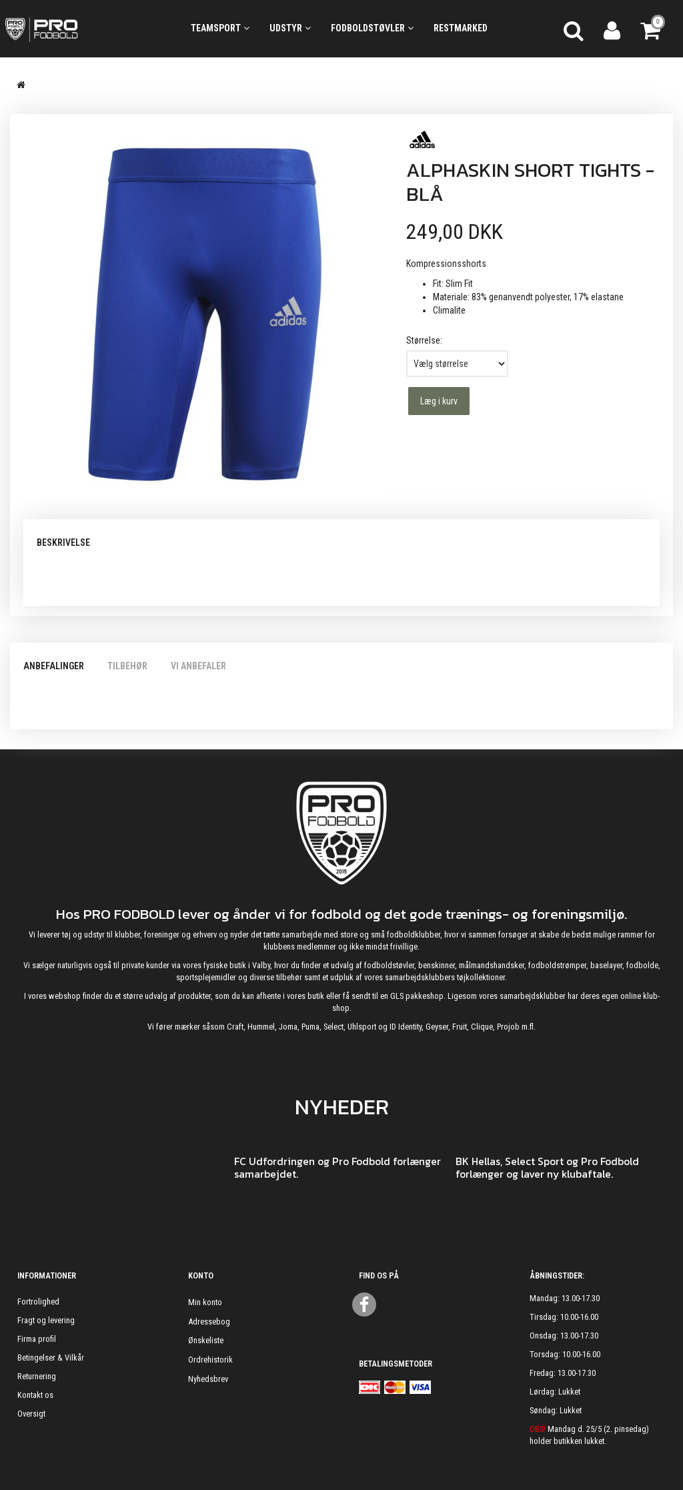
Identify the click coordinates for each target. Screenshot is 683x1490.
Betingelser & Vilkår (50, 1358)
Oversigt (31, 1414)
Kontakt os (35, 1395)
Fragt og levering (46, 1320)
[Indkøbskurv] (651, 29)
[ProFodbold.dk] (85, 29)
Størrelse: (424, 340)
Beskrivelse (63, 542)
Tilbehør (127, 666)
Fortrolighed (38, 1301)
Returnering (36, 1376)
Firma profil (36, 1339)
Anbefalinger (53, 666)
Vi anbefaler (198, 666)
